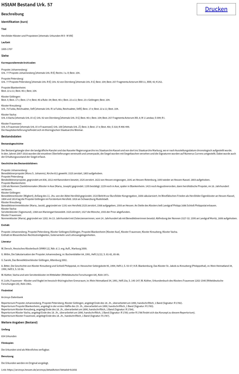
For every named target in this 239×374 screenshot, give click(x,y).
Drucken (216, 9)
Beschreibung (12, 14)
